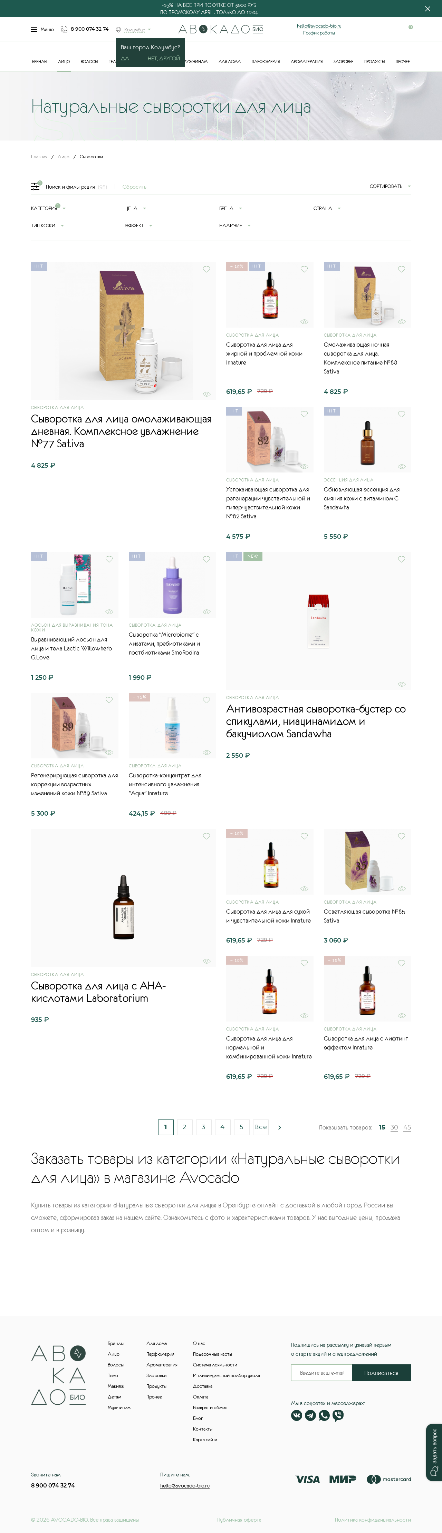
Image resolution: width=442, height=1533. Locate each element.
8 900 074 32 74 (89, 29)
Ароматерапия (307, 61)
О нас (199, 1343)
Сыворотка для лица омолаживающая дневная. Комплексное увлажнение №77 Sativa (121, 431)
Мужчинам (195, 61)
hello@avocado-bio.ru (319, 26)
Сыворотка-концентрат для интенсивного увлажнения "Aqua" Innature (165, 784)
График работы (319, 33)
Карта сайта (205, 1439)
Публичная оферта (239, 1519)
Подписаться (381, 1373)
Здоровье (343, 61)
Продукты (374, 61)
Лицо (64, 61)
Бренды (39, 61)
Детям (114, 1397)
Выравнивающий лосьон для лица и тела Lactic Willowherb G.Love (71, 648)
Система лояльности (215, 1364)
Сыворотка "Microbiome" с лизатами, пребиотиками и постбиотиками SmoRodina (164, 643)
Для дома (230, 61)
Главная (39, 156)
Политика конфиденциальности (373, 1519)
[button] (434, 1452)
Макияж (116, 1386)
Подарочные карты (212, 1354)
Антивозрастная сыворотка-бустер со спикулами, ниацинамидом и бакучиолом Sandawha (316, 721)
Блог (198, 1418)
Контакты (202, 1429)
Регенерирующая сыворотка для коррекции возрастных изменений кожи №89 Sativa (74, 784)
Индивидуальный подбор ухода (226, 1375)
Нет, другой (164, 58)
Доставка (202, 1386)
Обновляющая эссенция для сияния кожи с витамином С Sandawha (362, 498)
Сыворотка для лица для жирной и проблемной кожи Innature (264, 353)
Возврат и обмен (210, 1407)
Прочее (403, 61)
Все (260, 1127)
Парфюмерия (266, 61)
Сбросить (134, 186)
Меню (42, 29)
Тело (114, 61)
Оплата (200, 1397)
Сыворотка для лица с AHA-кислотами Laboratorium (98, 991)
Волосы (89, 61)
